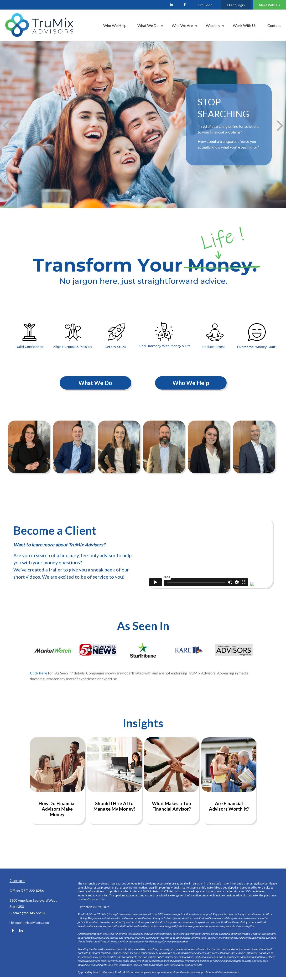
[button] (114, 26)
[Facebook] (184, 5)
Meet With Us (269, 5)
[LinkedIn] (171, 5)
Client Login (236, 5)
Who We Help (190, 382)
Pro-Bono (205, 5)
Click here (38, 673)
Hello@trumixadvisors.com (29, 922)
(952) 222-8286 (32, 891)
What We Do (95, 382)
